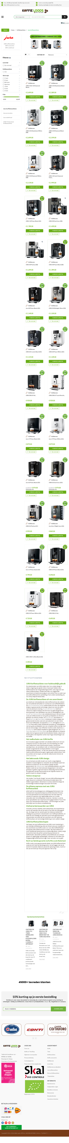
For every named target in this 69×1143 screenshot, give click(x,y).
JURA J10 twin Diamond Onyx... (56, 176)
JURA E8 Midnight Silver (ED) (57, 308)
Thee (48, 1051)
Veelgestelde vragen (52, 1086)
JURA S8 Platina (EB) (32, 264)
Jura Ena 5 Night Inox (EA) (56, 526)
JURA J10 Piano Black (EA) (33, 221)
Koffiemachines (51, 1054)
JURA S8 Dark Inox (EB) (55, 221)
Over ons (26, 1048)
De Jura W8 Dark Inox (49, 709)
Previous (60, 912)
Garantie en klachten (52, 1099)
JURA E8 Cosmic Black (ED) (34, 352)
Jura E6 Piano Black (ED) (33, 482)
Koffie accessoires (52, 1057)
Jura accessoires (7, 113)
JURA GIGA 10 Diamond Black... (33, 86)
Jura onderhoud (7, 117)
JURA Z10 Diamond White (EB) (33, 176)
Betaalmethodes (51, 1096)
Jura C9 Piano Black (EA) (33, 439)
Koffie (48, 1048)
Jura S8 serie (49, 717)
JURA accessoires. (31, 755)
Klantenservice (51, 1083)
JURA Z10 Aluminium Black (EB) (57, 86)
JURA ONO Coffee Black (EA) (34, 657)
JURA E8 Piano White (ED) (56, 352)
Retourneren (50, 1093)
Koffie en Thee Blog (29, 1051)
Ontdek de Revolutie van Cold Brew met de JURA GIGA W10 (44, 932)
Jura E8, (50, 723)
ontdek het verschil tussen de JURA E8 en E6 (57, 932)
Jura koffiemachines (10, 109)
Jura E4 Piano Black (40, 731)
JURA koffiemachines (9, 44)
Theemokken (50, 1076)
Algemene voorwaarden (30, 1054)
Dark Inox (33, 719)
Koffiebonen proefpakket (54, 1067)
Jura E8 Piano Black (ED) (33, 308)
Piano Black (41, 719)
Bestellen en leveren (52, 1090)
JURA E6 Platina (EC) (32, 526)
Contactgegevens (29, 1061)
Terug (5, 30)
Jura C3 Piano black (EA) (33, 569)
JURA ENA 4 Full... (54, 613)
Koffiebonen (50, 1061)
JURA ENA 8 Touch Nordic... (57, 395)
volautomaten (40, 766)
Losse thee (50, 1064)
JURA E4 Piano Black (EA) (56, 569)
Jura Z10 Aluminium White (36, 705)
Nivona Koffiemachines (53, 1073)
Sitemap (50, 1133)
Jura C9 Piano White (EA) (56, 439)
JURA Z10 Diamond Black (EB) (56, 131)
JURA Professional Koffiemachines (8, 122)
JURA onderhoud (9, 47)
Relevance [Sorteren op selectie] (57, 55)
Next (63, 912)
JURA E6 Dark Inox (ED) (56, 482)
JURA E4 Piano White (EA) (33, 613)
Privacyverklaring (28, 1057)
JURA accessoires (9, 45)
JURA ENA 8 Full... (31, 395)
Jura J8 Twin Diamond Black (34, 714)
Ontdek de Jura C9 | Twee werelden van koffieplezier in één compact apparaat (31, 936)
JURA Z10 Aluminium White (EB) (34, 131)
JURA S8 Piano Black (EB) (56, 264)
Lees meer (28, 968)
